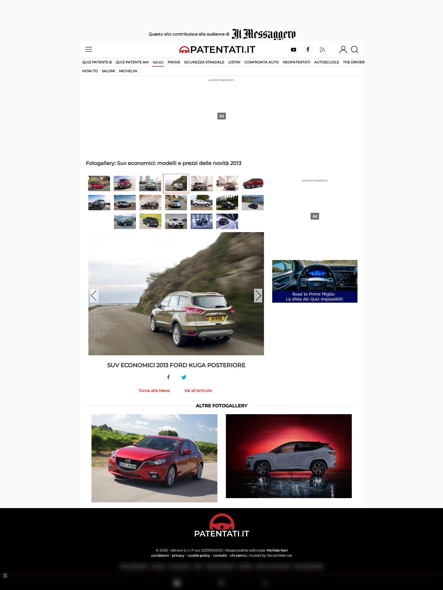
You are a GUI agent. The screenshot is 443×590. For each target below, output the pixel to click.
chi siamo (238, 555)
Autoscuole (326, 62)
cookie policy (199, 555)
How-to (90, 71)
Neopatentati (296, 62)
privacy (178, 555)
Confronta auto (261, 62)
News (158, 62)
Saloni (108, 71)
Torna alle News (154, 390)
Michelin (128, 71)
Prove (174, 62)
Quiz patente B (97, 62)
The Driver (354, 62)
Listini (234, 62)
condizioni (160, 555)
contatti (220, 555)
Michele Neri (277, 550)
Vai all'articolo (198, 390)
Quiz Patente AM (132, 62)
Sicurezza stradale (204, 62)
